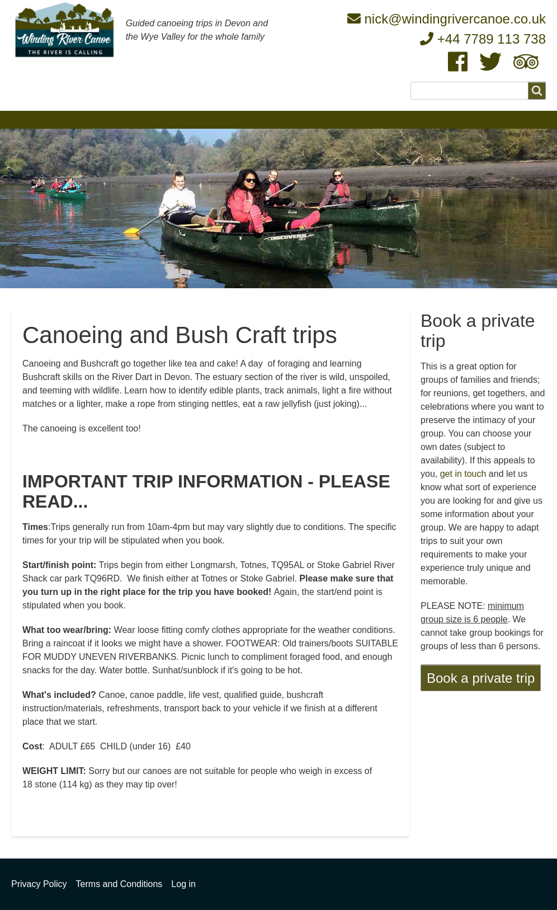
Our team (173, 119)
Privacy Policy (39, 884)
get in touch (463, 474)
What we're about (98, 119)
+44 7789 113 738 (483, 38)
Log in (183, 884)
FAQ (305, 119)
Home (29, 119)
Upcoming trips (244, 119)
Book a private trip (481, 678)
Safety (349, 119)
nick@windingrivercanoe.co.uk (446, 18)
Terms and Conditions (119, 884)
